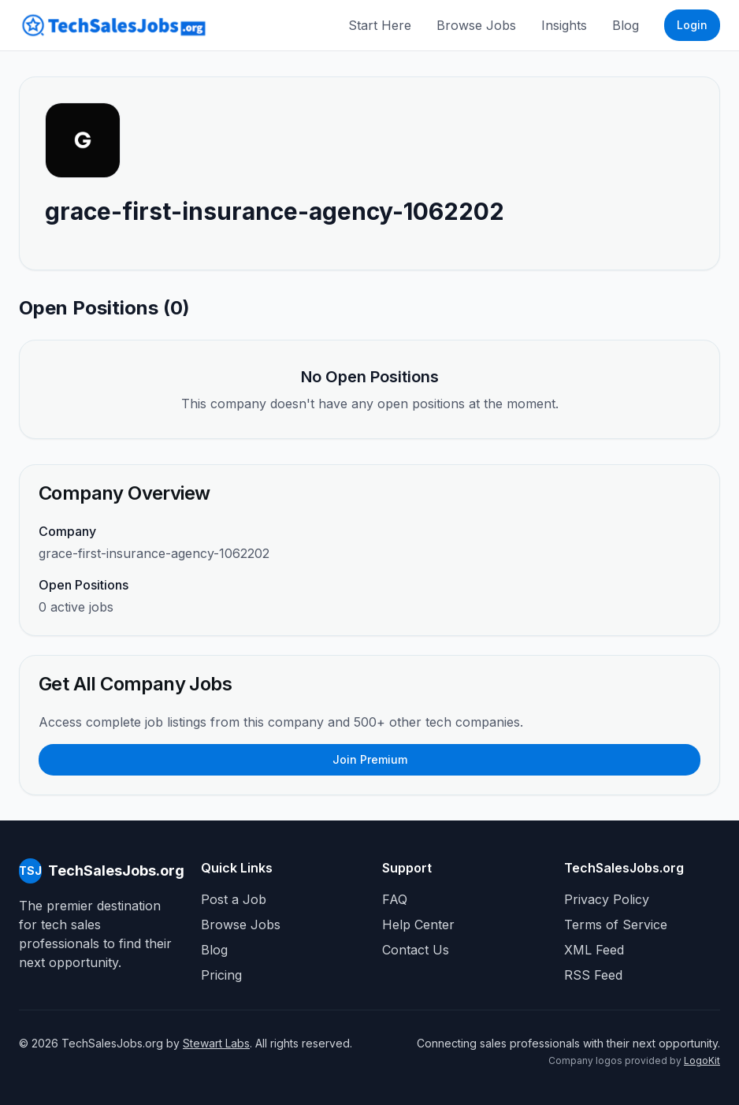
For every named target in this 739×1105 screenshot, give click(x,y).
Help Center (418, 924)
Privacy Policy (606, 899)
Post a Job (233, 899)
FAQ (394, 899)
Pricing (221, 975)
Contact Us (415, 950)
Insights (564, 25)
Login (692, 25)
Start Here (379, 25)
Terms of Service (615, 924)
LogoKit (702, 1060)
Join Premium (369, 759)
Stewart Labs (216, 1043)
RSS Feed (593, 975)
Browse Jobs (476, 25)
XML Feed (594, 950)
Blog (625, 25)
